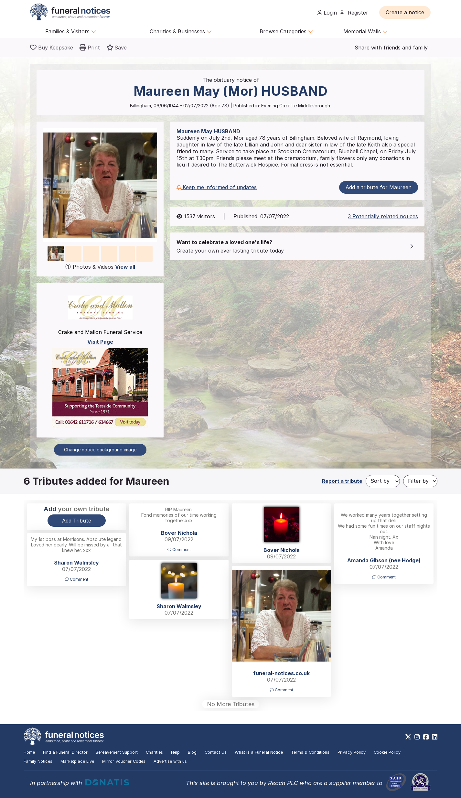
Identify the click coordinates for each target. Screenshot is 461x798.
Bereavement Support (117, 752)
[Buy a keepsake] (51, 47)
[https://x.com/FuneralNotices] (408, 737)
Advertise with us (170, 761)
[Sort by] (383, 481)
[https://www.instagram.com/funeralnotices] (417, 737)
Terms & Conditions (310, 752)
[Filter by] (420, 481)
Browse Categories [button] (286, 31)
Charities (154, 752)
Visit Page (100, 342)
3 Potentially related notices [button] (383, 216)
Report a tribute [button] (342, 481)
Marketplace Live (77, 761)
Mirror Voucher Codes (123, 761)
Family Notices (38, 761)
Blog (192, 752)
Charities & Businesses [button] (181, 31)
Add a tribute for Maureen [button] (379, 187)
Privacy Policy (352, 752)
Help (175, 752)
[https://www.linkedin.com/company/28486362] (434, 737)
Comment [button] (179, 549)
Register (354, 12)
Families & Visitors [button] (70, 31)
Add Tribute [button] (76, 520)
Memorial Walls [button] (365, 31)
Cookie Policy (387, 752)
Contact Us (216, 752)
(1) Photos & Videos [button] (100, 267)
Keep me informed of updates (217, 187)
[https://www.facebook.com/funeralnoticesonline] (426, 737)
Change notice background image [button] (100, 449)
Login (327, 12)
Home (29, 752)
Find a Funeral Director (65, 752)
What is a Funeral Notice (259, 752)
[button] (405, 12)
